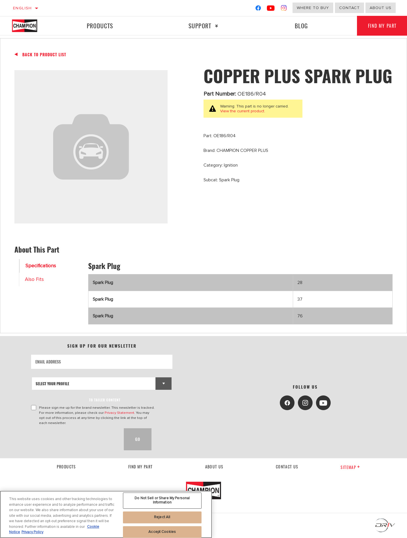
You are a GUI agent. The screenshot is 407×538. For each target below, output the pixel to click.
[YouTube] (271, 9)
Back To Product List (44, 55)
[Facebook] (258, 9)
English (22, 8)
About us (214, 467)
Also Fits (34, 279)
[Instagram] (284, 9)
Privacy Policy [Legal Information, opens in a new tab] (32, 532)
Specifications (40, 266)
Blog (301, 25)
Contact (349, 7)
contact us (287, 467)
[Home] (30, 26)
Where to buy (313, 7)
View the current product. (242, 111)
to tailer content (104, 399)
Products (99, 25)
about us (380, 7)
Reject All (162, 517)
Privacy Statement (119, 412)
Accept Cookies (162, 532)
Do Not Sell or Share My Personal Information (162, 500)
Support (199, 25)
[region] (106, 514)
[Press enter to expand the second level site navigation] (216, 26)
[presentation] (74, 439)
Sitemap (350, 467)
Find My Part (140, 467)
